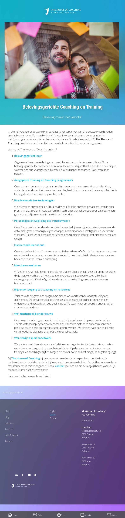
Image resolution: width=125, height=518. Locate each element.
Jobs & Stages (11, 434)
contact (59, 366)
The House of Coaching (25, 358)
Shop (7, 411)
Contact (8, 441)
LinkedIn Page (17, 476)
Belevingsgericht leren (13, 392)
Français (53, 418)
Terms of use (88, 420)
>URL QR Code (36, 476)
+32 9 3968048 (88, 414)
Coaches (9, 429)
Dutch (53, 414)
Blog (7, 417)
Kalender (9, 423)
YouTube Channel (30, 476)
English (53, 411)
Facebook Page (23, 476)
